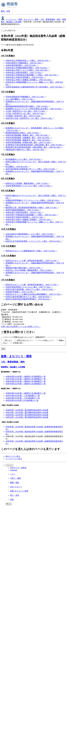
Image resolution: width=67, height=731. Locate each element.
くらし (12, 474)
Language (13, 470)
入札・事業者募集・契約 (50, 19)
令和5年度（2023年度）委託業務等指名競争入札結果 (26, 417)
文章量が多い (18, 343)
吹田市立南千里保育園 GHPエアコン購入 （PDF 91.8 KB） (30, 289)
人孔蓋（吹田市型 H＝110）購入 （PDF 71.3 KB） (26, 111)
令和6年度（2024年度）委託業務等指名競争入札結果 (26, 415)
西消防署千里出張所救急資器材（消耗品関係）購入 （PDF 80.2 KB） (34, 147)
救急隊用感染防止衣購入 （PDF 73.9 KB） (23, 133)
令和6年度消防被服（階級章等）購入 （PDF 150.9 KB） (28, 140)
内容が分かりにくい (25, 340)
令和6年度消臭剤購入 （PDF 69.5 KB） (21, 65)
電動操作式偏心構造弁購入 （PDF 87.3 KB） (24, 268)
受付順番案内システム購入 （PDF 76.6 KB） (24, 159)
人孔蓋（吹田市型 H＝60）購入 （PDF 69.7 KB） (25, 114)
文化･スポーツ (16, 487)
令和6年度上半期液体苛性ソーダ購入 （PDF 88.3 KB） (28, 60)
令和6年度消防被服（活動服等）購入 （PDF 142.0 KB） (28, 138)
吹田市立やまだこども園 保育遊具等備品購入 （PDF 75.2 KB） (32, 261)
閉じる (8, 504)
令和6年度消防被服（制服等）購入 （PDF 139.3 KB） (27, 135)
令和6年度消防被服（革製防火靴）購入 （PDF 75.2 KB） (29, 142)
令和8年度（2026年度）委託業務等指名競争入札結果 (26, 410)
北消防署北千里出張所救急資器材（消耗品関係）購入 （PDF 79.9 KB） (35, 145)
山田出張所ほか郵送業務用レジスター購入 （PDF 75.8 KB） (30, 234)
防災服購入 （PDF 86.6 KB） (17, 167)
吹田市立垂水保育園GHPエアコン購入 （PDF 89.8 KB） (28, 297)
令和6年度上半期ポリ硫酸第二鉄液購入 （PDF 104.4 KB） (29, 80)
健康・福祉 (14, 483)
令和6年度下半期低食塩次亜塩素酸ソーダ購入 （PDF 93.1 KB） (31, 215)
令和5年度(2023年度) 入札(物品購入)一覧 (21, 400)
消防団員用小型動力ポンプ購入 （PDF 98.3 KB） (25, 150)
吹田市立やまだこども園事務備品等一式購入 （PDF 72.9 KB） (31, 251)
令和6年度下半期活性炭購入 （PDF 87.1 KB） (24, 212)
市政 (12, 499)
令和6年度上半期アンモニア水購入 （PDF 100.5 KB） (27, 70)
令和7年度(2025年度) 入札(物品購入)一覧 (22, 396)
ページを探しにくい (46, 340)
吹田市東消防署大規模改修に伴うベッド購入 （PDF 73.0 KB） (31, 169)
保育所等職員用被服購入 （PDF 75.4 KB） (23, 210)
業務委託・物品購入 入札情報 (13, 367)
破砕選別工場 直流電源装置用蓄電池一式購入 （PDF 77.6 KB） (32, 208)
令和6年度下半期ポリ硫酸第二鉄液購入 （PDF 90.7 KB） (29, 220)
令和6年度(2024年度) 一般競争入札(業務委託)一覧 (25, 381)
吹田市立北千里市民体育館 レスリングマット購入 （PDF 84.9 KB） (34, 241)
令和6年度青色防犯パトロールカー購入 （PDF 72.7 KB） (29, 287)
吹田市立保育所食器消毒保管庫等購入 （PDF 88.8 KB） (28, 299)
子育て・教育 (15, 478)
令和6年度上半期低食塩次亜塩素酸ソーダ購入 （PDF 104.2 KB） (32, 75)
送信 (3, 349)
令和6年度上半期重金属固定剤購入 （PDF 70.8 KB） (27, 68)
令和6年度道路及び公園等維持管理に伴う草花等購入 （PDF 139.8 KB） (35, 87)
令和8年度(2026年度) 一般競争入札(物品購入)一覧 (25, 393)
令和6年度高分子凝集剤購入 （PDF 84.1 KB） (24, 63)
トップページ (10, 19)
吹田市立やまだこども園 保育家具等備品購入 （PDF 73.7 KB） (32, 285)
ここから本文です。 (9, 30)
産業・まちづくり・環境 (28, 19)
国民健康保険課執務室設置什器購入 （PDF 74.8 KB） (27, 106)
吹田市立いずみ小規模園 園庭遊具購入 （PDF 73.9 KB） (29, 270)
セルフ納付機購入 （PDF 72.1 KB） (20, 99)
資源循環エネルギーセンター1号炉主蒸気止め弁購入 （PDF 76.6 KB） (34, 109)
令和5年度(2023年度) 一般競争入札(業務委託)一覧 (25, 384)
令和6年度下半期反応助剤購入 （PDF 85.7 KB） (25, 217)
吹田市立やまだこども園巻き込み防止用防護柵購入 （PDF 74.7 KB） (34, 294)
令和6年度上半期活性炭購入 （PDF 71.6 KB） (24, 73)
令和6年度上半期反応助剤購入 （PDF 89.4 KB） (25, 77)
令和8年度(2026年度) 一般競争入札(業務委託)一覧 (25, 376)
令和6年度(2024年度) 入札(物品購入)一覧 (22, 398)
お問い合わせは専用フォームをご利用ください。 (21, 327)
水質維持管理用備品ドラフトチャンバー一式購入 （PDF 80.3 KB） (33, 200)
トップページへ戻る (13, 459)
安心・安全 (14, 495)
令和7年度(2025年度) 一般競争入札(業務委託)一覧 (25, 379)
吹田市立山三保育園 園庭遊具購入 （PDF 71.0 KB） (27, 183)
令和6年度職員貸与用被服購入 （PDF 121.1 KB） (25, 97)
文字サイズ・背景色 (18, 468)
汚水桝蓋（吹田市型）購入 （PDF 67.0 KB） (24, 116)
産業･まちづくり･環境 (19, 491)
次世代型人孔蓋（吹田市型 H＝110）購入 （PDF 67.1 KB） (30, 118)
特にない (8, 340)
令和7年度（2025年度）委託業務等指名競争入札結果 (26, 412)
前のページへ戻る (12, 456)
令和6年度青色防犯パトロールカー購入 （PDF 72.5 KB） (29, 186)
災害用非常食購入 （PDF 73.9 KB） (20, 292)
